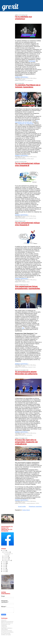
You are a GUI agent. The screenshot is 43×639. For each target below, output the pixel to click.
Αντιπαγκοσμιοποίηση (6, 630)
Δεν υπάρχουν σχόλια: (20, 79)
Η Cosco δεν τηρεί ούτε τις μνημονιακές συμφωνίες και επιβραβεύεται (26, 442)
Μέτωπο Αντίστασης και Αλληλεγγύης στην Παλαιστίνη (7, 624)
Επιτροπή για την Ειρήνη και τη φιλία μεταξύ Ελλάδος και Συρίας (7, 633)
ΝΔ (25, 435)
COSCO (37, 503)
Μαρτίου (6, 559)
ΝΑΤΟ (26, 218)
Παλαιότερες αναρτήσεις (35, 506)
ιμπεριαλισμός (22, 218)
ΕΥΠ (26, 80)
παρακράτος (30, 80)
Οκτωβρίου (7, 552)
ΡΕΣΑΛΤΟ (3, 620)
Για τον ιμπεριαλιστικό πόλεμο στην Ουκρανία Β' (27, 164)
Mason (32, 158)
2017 (4, 568)
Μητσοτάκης (21, 435)
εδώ (23, 328)
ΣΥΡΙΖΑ (28, 158)
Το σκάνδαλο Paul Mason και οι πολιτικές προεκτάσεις (27, 86)
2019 (4, 565)
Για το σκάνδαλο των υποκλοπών (23, 18)
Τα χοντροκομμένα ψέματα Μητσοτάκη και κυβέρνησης (26, 373)
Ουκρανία (31, 218)
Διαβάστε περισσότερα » (21, 77)
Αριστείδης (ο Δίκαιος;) (6, 628)
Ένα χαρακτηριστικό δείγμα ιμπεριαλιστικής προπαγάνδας (27, 287)
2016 (4, 570)
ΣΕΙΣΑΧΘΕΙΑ (4, 629)
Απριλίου (6, 557)
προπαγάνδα (29, 435)
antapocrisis (4, 626)
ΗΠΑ (20, 367)
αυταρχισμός (21, 80)
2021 (4, 562)
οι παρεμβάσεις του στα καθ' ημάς (26, 121)
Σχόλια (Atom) (26, 510)
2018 (4, 566)
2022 (4, 550)
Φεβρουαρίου (7, 560)
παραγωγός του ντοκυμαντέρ (25, 123)
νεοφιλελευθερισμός (30, 503)
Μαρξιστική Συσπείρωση (7, 621)
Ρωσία (34, 218)
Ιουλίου (6, 556)
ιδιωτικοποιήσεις (22, 503)
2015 (4, 571)
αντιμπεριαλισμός (22, 158)
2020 (4, 563)
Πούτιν (28, 281)
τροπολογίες (32, 61)
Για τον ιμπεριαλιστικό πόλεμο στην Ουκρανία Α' (27, 224)
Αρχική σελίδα (22, 506)
